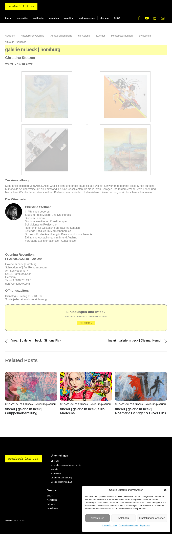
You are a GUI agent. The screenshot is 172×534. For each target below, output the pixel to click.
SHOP (117, 18)
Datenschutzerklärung (129, 525)
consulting (22, 18)
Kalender (51, 504)
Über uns (104, 18)
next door (54, 18)
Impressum (145, 525)
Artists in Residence (15, 42)
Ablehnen (123, 517)
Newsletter (52, 500)
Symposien (145, 36)
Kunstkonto (52, 508)
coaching (69, 18)
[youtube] (146, 18)
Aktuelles (10, 36)
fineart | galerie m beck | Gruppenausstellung (23, 411)
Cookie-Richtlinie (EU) (61, 482)
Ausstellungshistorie (61, 36)
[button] (165, 490)
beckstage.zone (87, 18)
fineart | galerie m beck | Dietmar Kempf (134, 340)
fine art (8, 18)
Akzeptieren (97, 517)
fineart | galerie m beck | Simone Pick (36, 340)
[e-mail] (162, 18)
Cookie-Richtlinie (109, 525)
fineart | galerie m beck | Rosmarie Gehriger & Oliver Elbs (140, 411)
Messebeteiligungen (122, 36)
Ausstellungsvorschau (32, 36)
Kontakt (54, 469)
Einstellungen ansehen (152, 517)
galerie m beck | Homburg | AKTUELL (35, 404)
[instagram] (155, 18)
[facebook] (139, 18)
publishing (38, 18)
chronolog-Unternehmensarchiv (66, 465)
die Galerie (84, 36)
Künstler (100, 36)
